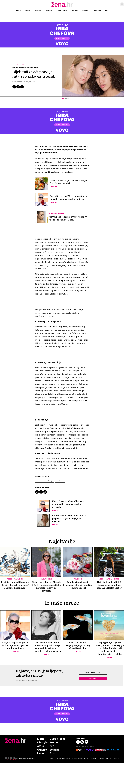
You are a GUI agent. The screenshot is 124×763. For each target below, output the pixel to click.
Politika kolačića (77, 758)
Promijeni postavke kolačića (109, 758)
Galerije (38, 10)
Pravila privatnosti (63, 758)
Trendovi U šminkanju (45, 481)
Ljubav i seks (62, 10)
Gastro (49, 10)
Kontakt (52, 758)
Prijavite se (92, 679)
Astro (27, 10)
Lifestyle (85, 10)
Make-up (60, 481)
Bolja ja (97, 10)
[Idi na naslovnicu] (62, 6)
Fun (106, 10)
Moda (18, 10)
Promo (54, 742)
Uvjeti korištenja (91, 758)
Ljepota (74, 10)
